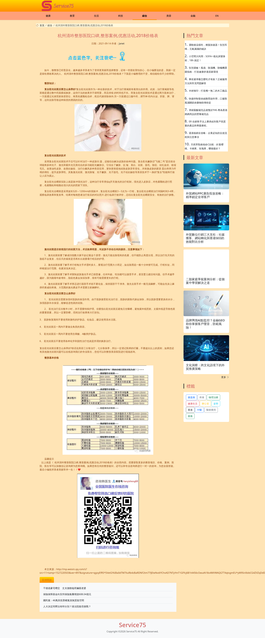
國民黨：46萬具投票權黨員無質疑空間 (63, 600)
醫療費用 (211, 409)
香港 (190, 409)
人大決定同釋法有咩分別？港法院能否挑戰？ (67, 606)
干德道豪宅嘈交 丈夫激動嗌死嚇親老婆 (64, 588)
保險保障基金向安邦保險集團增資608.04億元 (67, 594)
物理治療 (213, 397)
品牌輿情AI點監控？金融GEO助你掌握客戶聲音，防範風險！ (205, 323)
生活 (96, 15)
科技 (120, 15)
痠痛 (190, 416)
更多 (225, 377)
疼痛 (201, 397)
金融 (193, 15)
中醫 (199, 409)
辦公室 (205, 403)
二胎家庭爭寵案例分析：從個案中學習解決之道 (205, 281)
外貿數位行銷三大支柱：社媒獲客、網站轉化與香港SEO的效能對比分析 (205, 238)
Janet (121, 43)
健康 (48, 15)
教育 (72, 15)
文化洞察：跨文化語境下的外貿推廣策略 (205, 367)
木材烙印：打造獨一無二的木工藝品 (208, 90)
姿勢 (215, 403)
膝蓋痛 (191, 397)
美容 (168, 15)
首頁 (42, 25)
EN (217, 15)
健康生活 (192, 403)
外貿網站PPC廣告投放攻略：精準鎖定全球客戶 (205, 195)
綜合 (144, 15)
